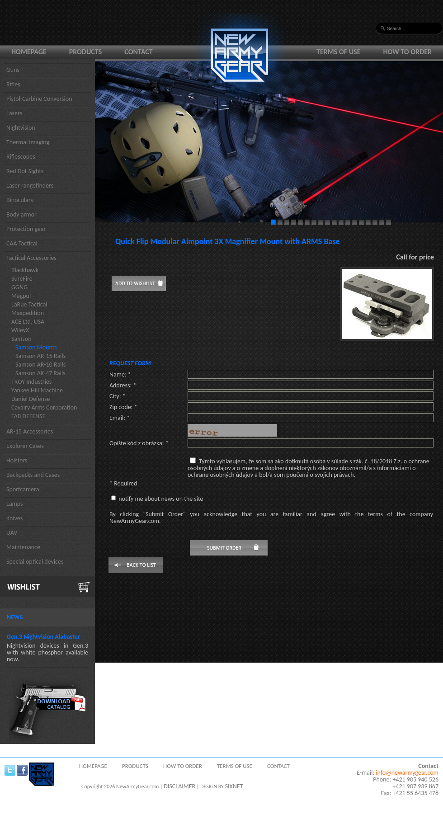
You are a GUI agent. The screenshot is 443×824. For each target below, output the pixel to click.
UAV (11, 532)
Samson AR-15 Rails (40, 356)
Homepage (29, 51)
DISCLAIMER (179, 786)
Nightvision (20, 127)
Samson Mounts (36, 347)
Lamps (14, 503)
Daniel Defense (30, 399)
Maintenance (23, 547)
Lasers (14, 113)
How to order (407, 51)
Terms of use (338, 51)
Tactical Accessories (31, 257)
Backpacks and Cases (33, 474)
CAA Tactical (22, 243)
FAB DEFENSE (28, 416)
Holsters (16, 460)
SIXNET (234, 786)
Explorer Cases (25, 446)
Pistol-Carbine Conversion (39, 98)
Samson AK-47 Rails (40, 373)
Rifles (13, 84)
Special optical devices (35, 561)
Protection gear (26, 229)
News (15, 617)
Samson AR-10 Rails (40, 364)
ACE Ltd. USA (27, 321)
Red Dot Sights (24, 171)
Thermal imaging (27, 142)
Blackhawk (24, 270)
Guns (12, 69)
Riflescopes (20, 156)
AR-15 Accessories (29, 431)
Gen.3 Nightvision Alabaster (43, 636)
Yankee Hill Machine (37, 390)
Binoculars (19, 200)
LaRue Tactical (29, 304)
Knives (14, 518)
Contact (138, 51)
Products (85, 51)
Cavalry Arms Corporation (44, 407)
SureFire (22, 279)
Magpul (21, 296)
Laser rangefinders (29, 185)
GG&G (19, 287)
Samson (21, 339)
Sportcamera (22, 489)
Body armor (21, 214)
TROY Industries (31, 382)
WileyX (20, 330)
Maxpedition (27, 313)
